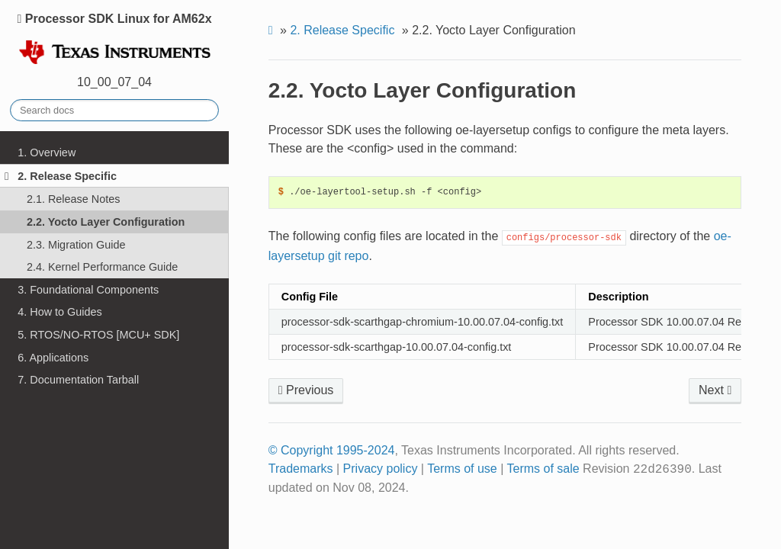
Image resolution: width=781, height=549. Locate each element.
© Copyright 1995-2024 (331, 450)
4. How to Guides (59, 312)
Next (715, 390)
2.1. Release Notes (73, 199)
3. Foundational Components (88, 290)
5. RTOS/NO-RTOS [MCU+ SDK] (98, 335)
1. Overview (47, 152)
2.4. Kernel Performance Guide (102, 267)
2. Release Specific (61, 176)
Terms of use (462, 468)
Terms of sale (543, 468)
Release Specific (342, 30)
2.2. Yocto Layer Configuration (106, 222)
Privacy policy (380, 468)
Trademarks (300, 468)
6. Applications (53, 358)
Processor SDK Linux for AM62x (114, 40)
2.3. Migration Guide (76, 245)
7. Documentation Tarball (78, 380)
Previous (306, 390)
